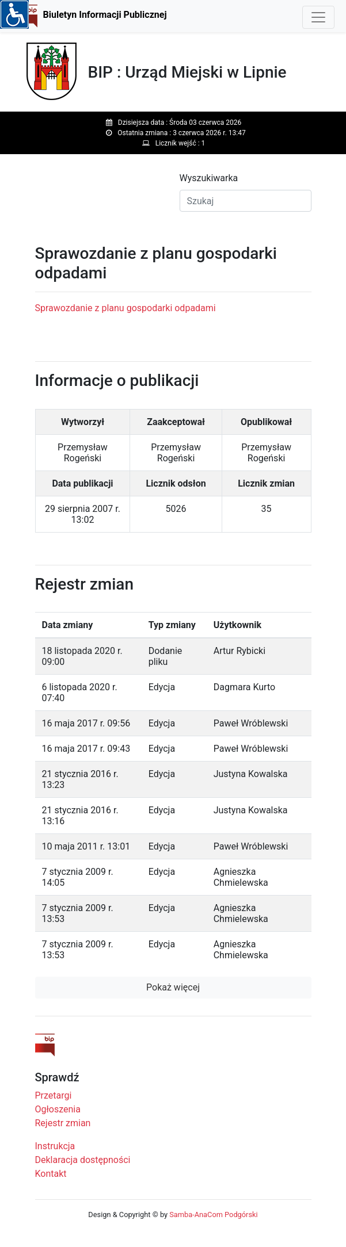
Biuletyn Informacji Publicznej (105, 14)
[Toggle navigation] (318, 17)
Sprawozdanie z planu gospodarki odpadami (125, 308)
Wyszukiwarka (209, 178)
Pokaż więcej (173, 987)
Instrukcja (55, 1146)
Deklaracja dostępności (83, 1159)
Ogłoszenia (58, 1109)
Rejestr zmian (63, 1123)
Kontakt (51, 1173)
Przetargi (53, 1095)
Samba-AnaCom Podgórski (213, 1214)
